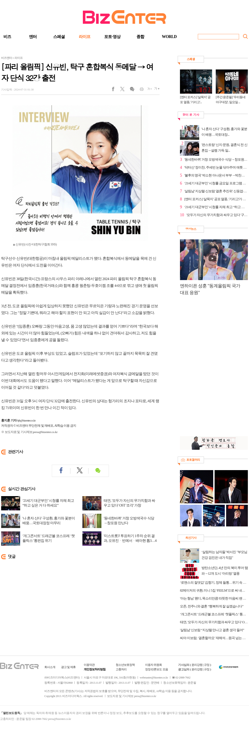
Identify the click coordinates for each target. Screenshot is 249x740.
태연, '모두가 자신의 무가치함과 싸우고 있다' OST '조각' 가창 (129, 503)
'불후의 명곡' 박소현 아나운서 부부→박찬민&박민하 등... (216, 175)
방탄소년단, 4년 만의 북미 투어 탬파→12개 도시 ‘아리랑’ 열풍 (224, 570)
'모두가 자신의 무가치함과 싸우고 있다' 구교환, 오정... (217, 215)
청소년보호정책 (125, 664)
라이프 (84, 36)
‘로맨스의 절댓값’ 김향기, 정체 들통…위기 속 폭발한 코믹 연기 (214, 582)
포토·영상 (112, 36)
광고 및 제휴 (68, 667)
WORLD (169, 36)
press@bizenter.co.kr (45, 432)
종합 (140, 36)
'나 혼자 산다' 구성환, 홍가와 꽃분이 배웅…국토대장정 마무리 (48, 520)
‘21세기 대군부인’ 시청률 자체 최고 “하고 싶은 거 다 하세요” (48, 503)
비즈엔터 (6, 57)
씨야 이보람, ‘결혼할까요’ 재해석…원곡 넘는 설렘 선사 (214, 638)
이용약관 (89, 664)
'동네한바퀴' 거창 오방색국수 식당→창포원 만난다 (129, 520)
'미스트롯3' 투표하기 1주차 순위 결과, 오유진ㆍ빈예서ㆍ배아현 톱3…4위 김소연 (130, 540)
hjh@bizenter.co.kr (26, 420)
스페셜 (59, 36)
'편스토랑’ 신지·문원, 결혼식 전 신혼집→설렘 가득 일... (224, 147)
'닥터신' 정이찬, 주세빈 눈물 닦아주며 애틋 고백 (216, 167)
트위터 (124, 90)
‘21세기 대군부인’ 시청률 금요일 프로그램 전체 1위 (216, 183)
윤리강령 (197, 664)
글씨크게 (156, 90)
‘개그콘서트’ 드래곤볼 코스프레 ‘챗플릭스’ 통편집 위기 (48, 538)
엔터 (33, 36)
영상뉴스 (190, 229)
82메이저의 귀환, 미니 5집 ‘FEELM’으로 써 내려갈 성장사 (214, 590)
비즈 (7, 36)
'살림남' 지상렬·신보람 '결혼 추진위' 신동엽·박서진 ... (216, 191)
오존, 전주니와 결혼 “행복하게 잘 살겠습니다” (211, 606)
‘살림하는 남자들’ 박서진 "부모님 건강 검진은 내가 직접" (224, 554)
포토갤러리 (193, 459)
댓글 (132, 90)
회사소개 (49, 667)
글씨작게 (148, 90)
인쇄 (140, 90)
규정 (206, 664)
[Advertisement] (201, 368)
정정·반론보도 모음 (156, 669)
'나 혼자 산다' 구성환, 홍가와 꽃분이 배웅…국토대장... (224, 131)
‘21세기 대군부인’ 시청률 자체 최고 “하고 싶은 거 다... (216, 207)
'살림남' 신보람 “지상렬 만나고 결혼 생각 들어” (212, 630)
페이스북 (116, 90)
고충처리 (121, 669)
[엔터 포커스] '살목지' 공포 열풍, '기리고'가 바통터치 (216, 199)
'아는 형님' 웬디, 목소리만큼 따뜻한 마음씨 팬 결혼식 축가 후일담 (214, 598)
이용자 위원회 (153, 664)
